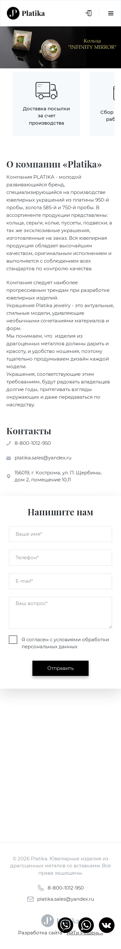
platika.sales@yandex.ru (43, 458)
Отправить (60, 668)
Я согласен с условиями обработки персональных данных (65, 643)
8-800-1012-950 (33, 443)
